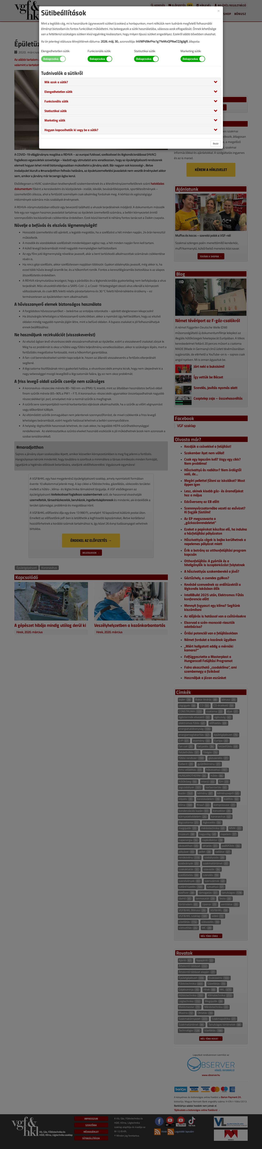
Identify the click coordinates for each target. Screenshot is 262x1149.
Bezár (216, 143)
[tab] (131, 82)
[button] (56, 81)
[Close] (218, 10)
